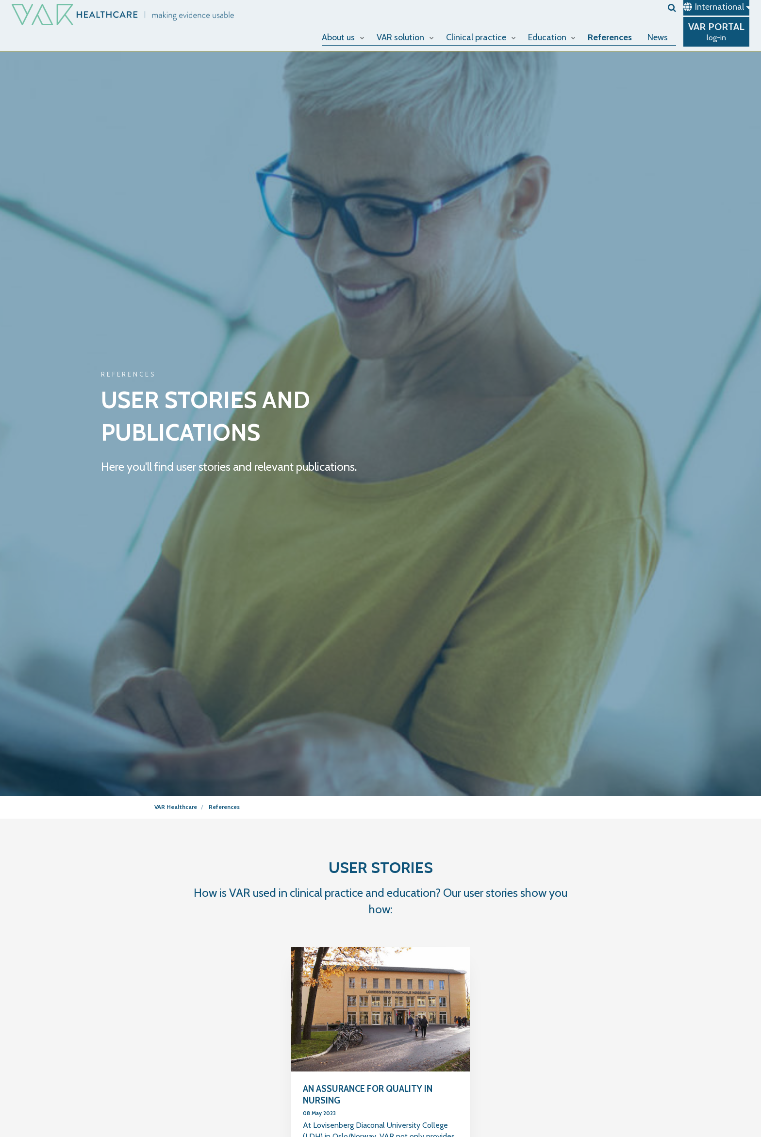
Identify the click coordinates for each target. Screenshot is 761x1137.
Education (552, 37)
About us (343, 37)
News (657, 37)
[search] (672, 8)
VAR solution (405, 37)
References (610, 37)
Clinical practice (481, 37)
